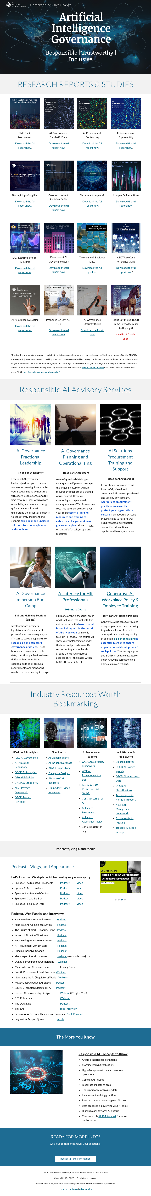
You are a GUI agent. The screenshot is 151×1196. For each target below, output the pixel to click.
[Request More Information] (75, 1159)
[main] (81, 37)
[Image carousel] (120, 880)
